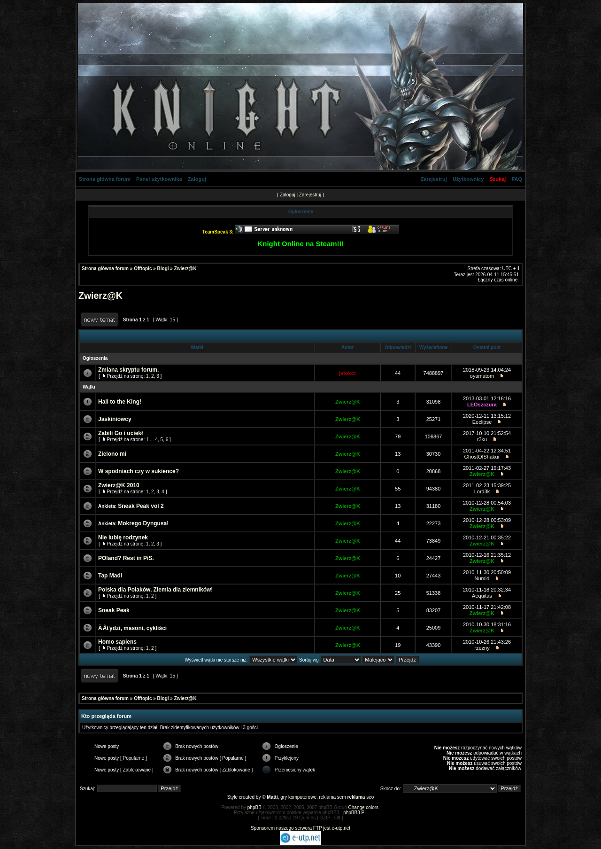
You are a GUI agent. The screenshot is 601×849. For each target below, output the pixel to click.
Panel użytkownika (159, 179)
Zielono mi (112, 454)
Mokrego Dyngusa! (143, 523)
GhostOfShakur (482, 457)
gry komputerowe (298, 797)
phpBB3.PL (355, 812)
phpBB (254, 807)
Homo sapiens (117, 642)
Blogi (163, 268)
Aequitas (482, 596)
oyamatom (482, 376)
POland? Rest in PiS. (126, 558)
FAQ (516, 179)
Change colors (363, 807)
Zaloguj (197, 179)
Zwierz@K (185, 268)
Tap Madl (110, 575)
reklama (356, 797)
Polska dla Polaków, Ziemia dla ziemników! (155, 589)
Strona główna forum (105, 179)
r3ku (482, 439)
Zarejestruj (434, 179)
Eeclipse (482, 422)
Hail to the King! (119, 401)
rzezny (481, 648)
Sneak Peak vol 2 (140, 506)
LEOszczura (482, 404)
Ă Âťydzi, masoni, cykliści (132, 628)
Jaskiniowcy (114, 419)
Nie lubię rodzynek (123, 537)
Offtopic (143, 268)
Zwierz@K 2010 (118, 485)
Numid (482, 578)
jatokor (347, 373)
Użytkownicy (468, 179)
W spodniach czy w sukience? (138, 471)
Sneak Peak (114, 610)
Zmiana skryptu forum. (128, 369)
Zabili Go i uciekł (120, 433)
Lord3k (482, 491)
